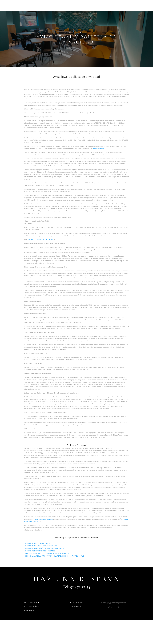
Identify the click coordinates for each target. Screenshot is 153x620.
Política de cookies (98, 149)
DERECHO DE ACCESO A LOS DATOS (38, 543)
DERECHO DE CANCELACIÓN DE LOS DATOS (41, 546)
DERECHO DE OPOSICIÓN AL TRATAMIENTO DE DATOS (45, 548)
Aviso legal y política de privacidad (113, 603)
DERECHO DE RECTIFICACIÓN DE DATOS (40, 551)
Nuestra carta (93, 5)
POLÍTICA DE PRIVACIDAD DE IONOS (41, 239)
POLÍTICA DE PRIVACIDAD (43, 519)
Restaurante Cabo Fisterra (65, 5)
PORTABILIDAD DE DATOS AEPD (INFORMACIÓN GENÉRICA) (47, 553)
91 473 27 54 (80, 586)
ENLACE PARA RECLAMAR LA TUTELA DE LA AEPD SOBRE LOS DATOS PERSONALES (54, 556)
